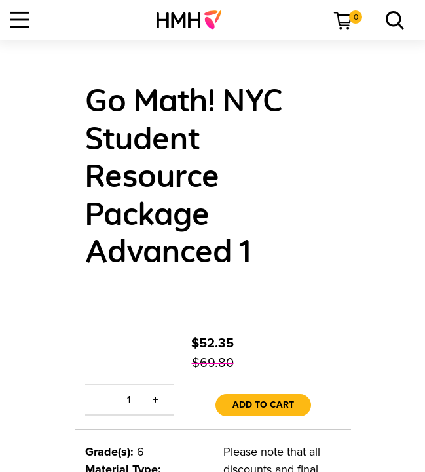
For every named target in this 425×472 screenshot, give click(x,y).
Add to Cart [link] (263, 404)
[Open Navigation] (19, 19)
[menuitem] (194, 19)
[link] (194, 20)
